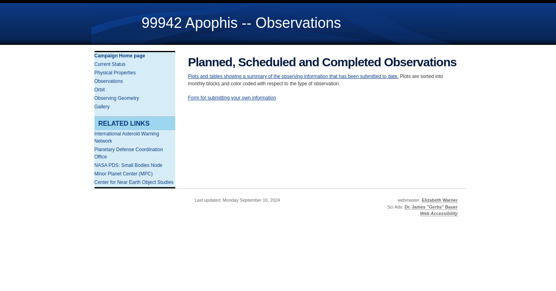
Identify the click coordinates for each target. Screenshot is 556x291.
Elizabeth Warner (440, 200)
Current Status (110, 64)
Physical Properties (115, 73)
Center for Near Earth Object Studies (134, 182)
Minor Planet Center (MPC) (123, 174)
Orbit (99, 90)
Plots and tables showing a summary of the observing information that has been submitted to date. (293, 76)
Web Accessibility (439, 213)
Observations (108, 81)
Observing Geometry (116, 98)
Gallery (102, 107)
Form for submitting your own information (232, 98)
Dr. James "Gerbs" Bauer (431, 207)
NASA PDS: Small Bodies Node (128, 165)
